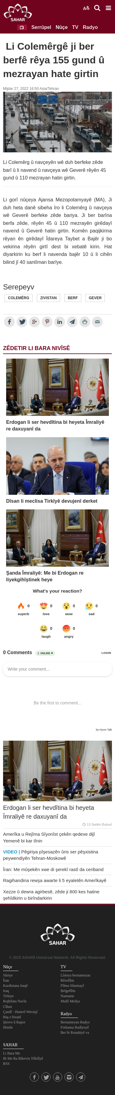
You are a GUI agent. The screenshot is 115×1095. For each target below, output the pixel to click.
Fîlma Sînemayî (72, 985)
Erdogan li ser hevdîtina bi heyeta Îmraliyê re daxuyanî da (55, 425)
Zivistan (48, 298)
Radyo (90, 27)
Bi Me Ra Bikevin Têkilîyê (23, 1058)
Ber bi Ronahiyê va (75, 1032)
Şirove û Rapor (14, 1022)
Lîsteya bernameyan (75, 975)
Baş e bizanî (12, 1017)
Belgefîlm (68, 991)
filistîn (8, 1027)
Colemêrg (18, 298)
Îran (6, 980)
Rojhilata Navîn (14, 1001)
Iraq (6, 991)
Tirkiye (8, 996)
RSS (6, 1063)
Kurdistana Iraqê (15, 985)
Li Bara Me (11, 1053)
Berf (73, 298)
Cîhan (7, 1007)
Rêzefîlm (67, 980)
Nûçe (62, 27)
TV (75, 27)
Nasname (68, 996)
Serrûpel (41, 27)
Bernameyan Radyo (75, 1022)
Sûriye (8, 975)
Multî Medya (70, 1001)
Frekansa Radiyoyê (75, 1027)
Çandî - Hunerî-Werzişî (20, 1012)
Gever (95, 298)
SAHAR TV (57, 936)
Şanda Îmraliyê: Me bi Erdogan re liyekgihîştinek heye (45, 576)
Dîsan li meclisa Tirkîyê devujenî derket (52, 501)
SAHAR (20, 13)
